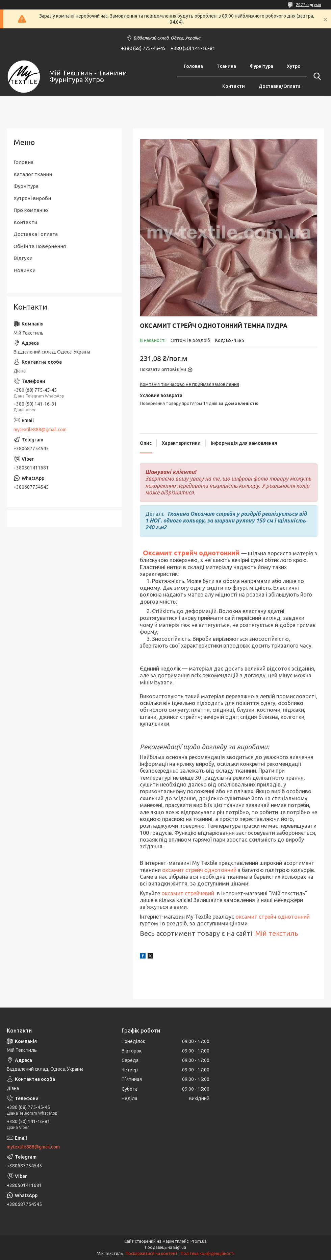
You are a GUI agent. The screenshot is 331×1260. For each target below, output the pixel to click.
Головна (193, 66)
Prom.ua (198, 1241)
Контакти (233, 86)
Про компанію (31, 210)
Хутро (294, 66)
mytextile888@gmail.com (40, 429)
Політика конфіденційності (207, 1253)
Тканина (226, 66)
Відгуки (23, 258)
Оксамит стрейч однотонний (192, 553)
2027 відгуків (308, 4)
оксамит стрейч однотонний (199, 870)
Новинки (24, 270)
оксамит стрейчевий (187, 893)
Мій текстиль (276, 933)
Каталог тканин (33, 174)
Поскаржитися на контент (152, 1253)
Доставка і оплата (36, 234)
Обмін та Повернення (40, 246)
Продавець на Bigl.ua (165, 1247)
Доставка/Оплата (279, 86)
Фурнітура (261, 66)
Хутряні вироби (32, 198)
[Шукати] (315, 76)
